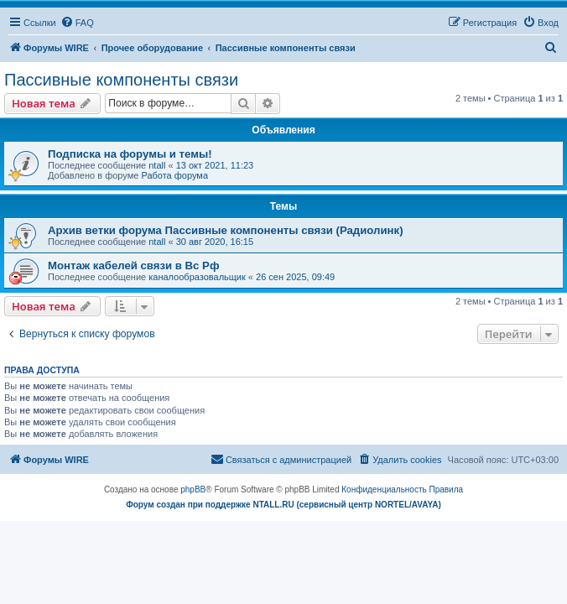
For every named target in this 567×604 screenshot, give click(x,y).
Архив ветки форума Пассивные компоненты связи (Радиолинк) (225, 230)
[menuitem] (77, 23)
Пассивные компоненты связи (121, 79)
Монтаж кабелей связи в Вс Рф (133, 265)
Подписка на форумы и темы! (130, 154)
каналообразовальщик (197, 277)
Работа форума (174, 175)
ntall (156, 165)
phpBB (192, 489)
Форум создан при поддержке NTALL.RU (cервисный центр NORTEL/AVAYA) (283, 504)
